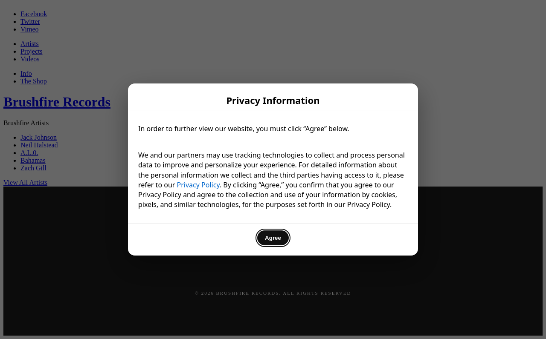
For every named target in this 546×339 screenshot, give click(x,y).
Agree (273, 238)
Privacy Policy (198, 185)
